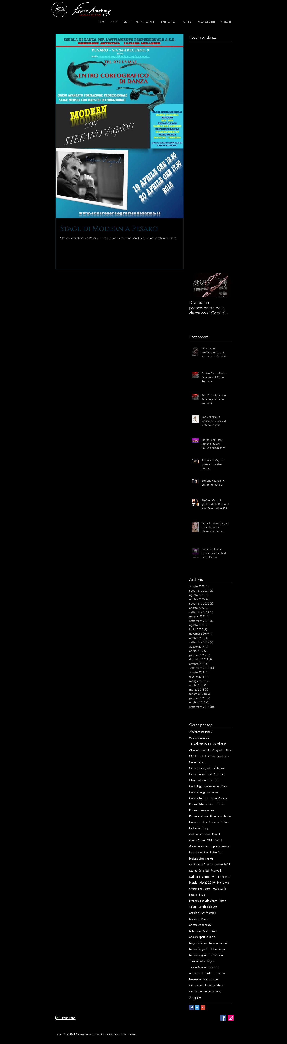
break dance (210, 979)
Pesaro (193, 894)
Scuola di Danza (198, 919)
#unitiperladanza (199, 738)
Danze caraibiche (220, 816)
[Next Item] (225, 285)
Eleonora (194, 822)
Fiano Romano (210, 822)
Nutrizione (223, 882)
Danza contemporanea (202, 810)
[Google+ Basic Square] (203, 1007)
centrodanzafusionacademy (205, 991)
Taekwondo (216, 955)
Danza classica (217, 804)
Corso (224, 786)
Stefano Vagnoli (198, 949)
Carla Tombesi (197, 762)
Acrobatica (219, 744)
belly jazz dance (215, 973)
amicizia (213, 967)
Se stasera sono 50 (200, 925)
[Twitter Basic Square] (197, 1007)
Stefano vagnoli (198, 955)
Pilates (203, 894)
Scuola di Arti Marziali (202, 913)
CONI (192, 756)
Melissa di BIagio (199, 876)
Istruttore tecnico (198, 852)
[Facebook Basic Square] (191, 1007)
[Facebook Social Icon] (223, 1018)
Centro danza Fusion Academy (207, 774)
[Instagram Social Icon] (231, 1018)
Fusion (224, 822)
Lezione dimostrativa (201, 858)
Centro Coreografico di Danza (207, 768)
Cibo (217, 780)
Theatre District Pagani (202, 961)
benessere (195, 979)
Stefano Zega (217, 949)
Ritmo (223, 900)
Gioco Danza (197, 840)
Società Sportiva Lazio (202, 937)
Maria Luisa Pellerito (201, 864)
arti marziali (196, 973)
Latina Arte (216, 852)
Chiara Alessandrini (200, 780)
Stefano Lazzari (218, 943)
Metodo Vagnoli (221, 876)
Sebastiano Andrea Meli (203, 931)
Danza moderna (198, 816)
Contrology (195, 786)
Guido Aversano (198, 846)
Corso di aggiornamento (203, 792)
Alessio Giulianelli (199, 750)
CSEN (202, 756)
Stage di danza (198, 943)
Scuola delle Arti (207, 906)
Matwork (216, 870)
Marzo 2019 (222, 864)
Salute (192, 906)
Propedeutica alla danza (203, 900)
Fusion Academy (198, 828)
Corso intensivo (198, 798)
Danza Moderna (218, 798)
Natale (193, 882)
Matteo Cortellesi (199, 870)
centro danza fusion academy (206, 985)
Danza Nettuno (198, 804)
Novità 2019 (207, 882)
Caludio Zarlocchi (218, 756)
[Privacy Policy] (65, 1018)
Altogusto (217, 750)
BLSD (228, 750)
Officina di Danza (199, 888)
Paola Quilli (219, 888)
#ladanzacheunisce (200, 731)
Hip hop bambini (220, 846)
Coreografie (211, 786)
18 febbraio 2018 (200, 744)
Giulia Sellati (214, 840)
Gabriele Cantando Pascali (204, 834)
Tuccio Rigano (197, 967)
